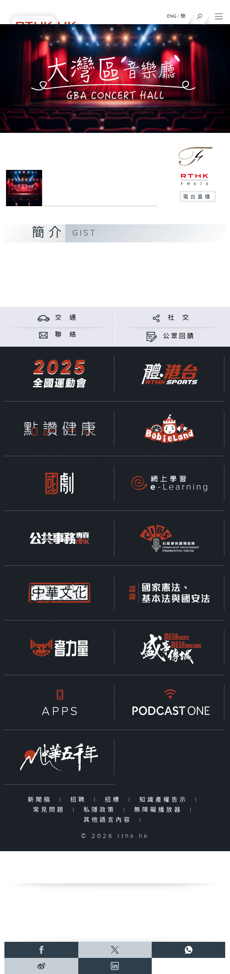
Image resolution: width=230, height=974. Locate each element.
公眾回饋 (179, 336)
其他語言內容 (109, 820)
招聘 (80, 799)
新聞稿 (41, 799)
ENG (172, 16)
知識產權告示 (165, 799)
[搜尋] (199, 14)
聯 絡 (66, 335)
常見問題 (51, 809)
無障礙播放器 (160, 809)
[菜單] (219, 14)
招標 (114, 799)
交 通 (66, 318)
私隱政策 (101, 809)
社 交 (179, 318)
